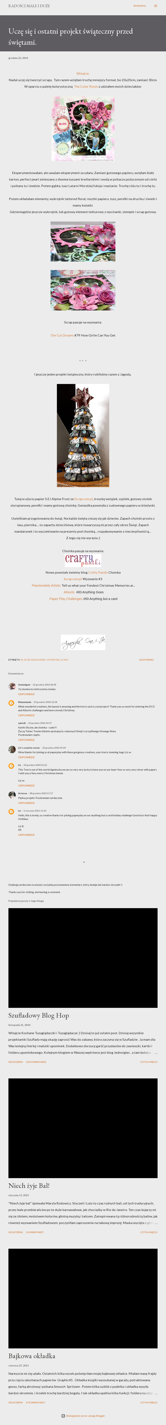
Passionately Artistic (46, 585)
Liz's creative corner (29, 747)
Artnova (22, 793)
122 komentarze (36, 1062)
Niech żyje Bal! (29, 1185)
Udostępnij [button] (146, 659)
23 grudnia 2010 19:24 (54, 747)
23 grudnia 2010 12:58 (45, 702)
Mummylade (24, 702)
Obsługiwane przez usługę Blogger (83, 1415)
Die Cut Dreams (62, 335)
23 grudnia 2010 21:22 (35, 765)
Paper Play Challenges (66, 599)
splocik (22, 723)
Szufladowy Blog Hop (38, 1015)
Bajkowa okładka (31, 1355)
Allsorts (69, 592)
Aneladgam (24, 684)
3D (21, 659)
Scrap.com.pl (83, 499)
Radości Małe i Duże (29, 5)
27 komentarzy (35, 1402)
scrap (64, 659)
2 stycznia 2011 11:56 (35, 810)
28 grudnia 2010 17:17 (41, 793)
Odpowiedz (26, 694)
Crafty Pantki (98, 572)
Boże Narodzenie (35, 659)
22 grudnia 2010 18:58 (44, 684)
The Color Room (86, 86)
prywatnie (53, 659)
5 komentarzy (35, 1232)
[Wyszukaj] (139, 6)
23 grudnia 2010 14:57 (40, 723)
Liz (19, 765)
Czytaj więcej (149, 1062)
